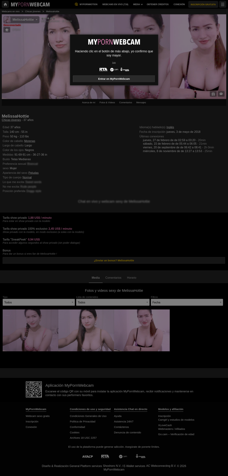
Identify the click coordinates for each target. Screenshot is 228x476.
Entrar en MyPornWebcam (114, 78)
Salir (114, 63)
